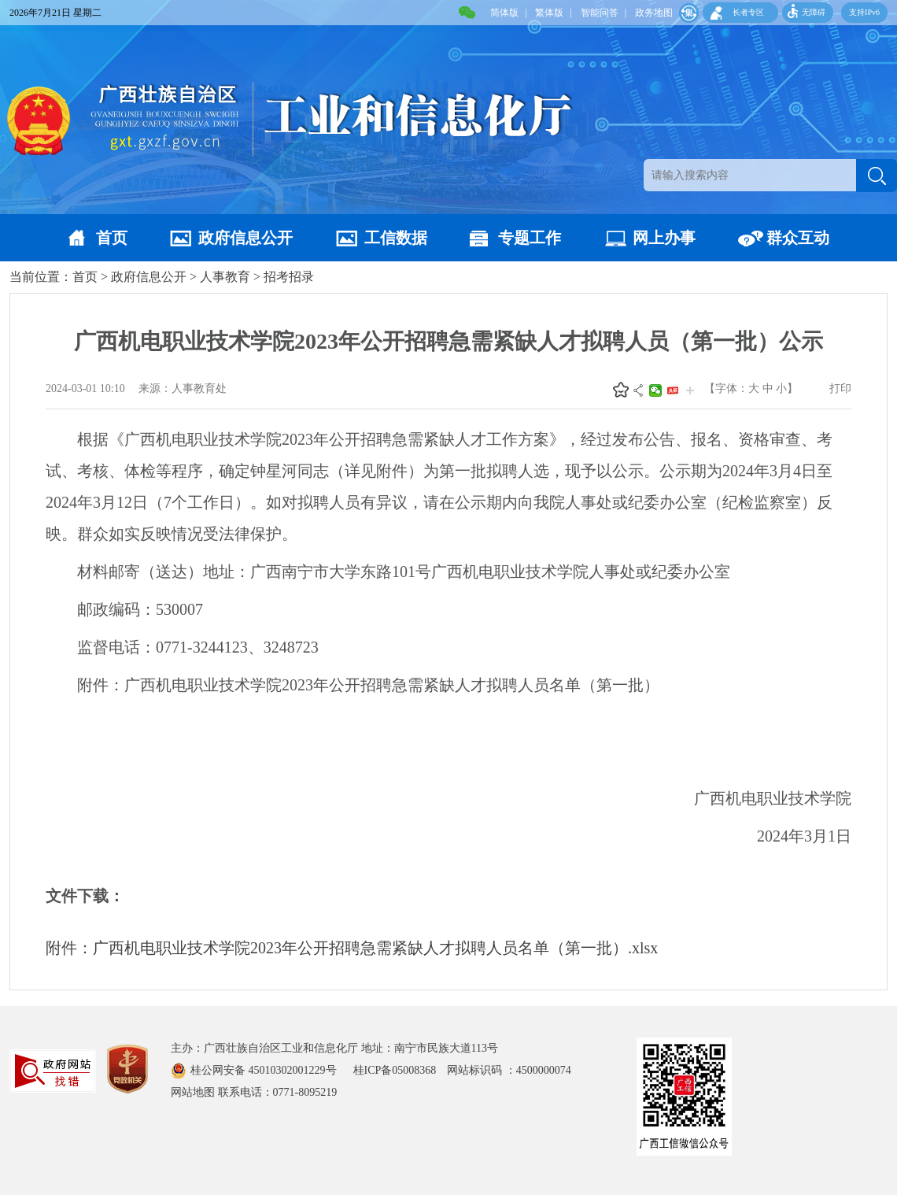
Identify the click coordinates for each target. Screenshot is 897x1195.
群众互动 (797, 237)
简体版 (504, 12)
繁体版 (549, 12)
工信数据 (395, 237)
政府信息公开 (245, 237)
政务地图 (654, 12)
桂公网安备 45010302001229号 (264, 1070)
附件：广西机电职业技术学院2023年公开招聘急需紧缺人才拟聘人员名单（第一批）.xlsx (352, 947)
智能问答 (599, 12)
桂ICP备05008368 (400, 1070)
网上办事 (664, 237)
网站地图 (193, 1092)
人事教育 (225, 276)
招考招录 (289, 276)
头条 (672, 390)
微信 (655, 390)
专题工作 (529, 237)
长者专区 (748, 12)
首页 (111, 237)
